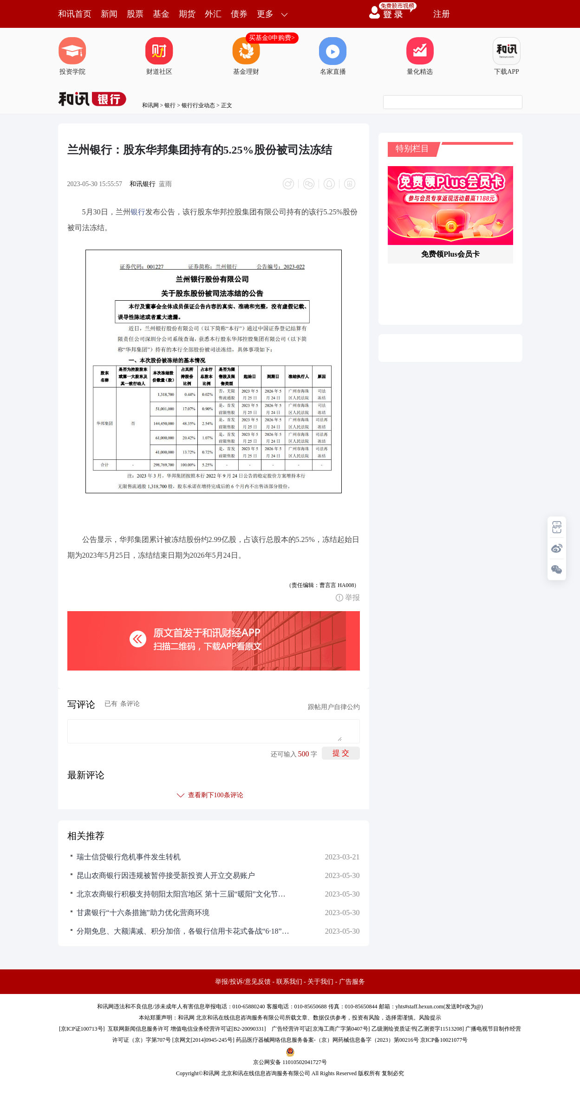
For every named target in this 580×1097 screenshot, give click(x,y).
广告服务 (352, 981)
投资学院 (72, 56)
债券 (239, 14)
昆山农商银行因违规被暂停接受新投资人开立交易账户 (166, 875)
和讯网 (150, 105)
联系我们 (289, 981)
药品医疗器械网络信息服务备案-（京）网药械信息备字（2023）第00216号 (327, 1040)
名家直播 (333, 56)
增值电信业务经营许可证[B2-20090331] (218, 1029)
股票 (135, 14)
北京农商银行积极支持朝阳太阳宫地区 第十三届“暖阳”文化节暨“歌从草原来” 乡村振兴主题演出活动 (183, 894)
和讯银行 (143, 184)
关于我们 (320, 981)
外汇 (213, 14)
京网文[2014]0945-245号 (203, 1040)
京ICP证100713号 (82, 1029)
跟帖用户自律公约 (334, 706)
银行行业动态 (198, 105)
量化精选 (420, 56)
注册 (441, 14)
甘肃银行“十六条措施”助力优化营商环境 (143, 912)
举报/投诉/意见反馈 (243, 981)
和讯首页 (74, 14)
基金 (161, 14)
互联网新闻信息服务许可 (138, 1029)
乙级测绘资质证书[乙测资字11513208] (417, 1029)
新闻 (109, 14)
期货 (187, 14)
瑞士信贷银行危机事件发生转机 (129, 857)
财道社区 (159, 56)
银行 (170, 105)
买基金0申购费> (272, 37)
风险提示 (430, 1017)
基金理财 (246, 56)
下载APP (507, 56)
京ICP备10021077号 (444, 1040)
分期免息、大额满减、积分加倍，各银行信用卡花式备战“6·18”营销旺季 (183, 931)
